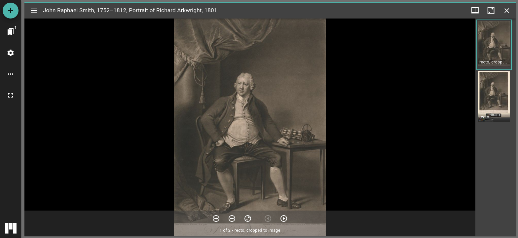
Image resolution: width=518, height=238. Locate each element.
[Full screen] (10, 95)
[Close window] (507, 11)
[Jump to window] (10, 32)
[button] (494, 44)
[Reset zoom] (248, 218)
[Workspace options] (10, 74)
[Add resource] (10, 11)
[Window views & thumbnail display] (475, 11)
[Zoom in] (216, 218)
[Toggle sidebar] (34, 11)
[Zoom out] (232, 218)
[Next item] (284, 218)
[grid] (495, 127)
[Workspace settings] (10, 53)
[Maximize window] (491, 11)
